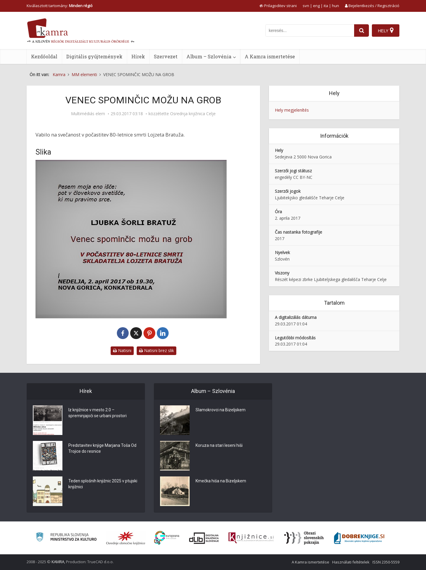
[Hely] (385, 30)
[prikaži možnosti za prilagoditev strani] (278, 5)
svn (306, 5)
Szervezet (166, 56)
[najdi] (361, 30)
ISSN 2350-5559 (385, 562)
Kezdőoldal (44, 56)
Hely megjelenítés (292, 110)
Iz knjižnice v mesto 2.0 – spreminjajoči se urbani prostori (97, 412)
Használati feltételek (350, 562)
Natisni (122, 350)
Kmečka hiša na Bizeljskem (221, 481)
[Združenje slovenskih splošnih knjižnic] (251, 538)
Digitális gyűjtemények (94, 56)
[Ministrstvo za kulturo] (66, 538)
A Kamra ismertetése (270, 56)
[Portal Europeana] (166, 537)
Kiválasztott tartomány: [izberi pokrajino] (60, 5)
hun (335, 5)
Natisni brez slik (156, 350)
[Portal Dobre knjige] (359, 538)
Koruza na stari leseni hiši (219, 445)
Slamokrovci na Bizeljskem (221, 409)
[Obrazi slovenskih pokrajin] (304, 538)
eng (316, 5)
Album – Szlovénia (208, 56)
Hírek (138, 56)
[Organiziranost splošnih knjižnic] (126, 538)
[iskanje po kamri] (309, 30)
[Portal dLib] (204, 538)
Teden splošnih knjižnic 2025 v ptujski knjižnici (102, 484)
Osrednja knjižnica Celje (193, 113)
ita (326, 5)
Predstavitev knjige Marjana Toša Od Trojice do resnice (102, 448)
